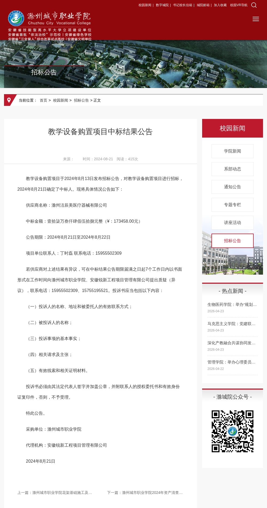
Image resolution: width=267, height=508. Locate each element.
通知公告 (232, 187)
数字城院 (162, 5)
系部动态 (232, 169)
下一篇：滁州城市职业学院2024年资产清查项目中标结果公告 (145, 492)
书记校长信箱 (182, 5)
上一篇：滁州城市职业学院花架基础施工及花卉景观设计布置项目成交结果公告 (55, 492)
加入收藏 (220, 5)
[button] (254, 5)
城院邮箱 (203, 5)
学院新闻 (232, 151)
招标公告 (81, 100)
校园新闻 (145, 5)
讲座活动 (232, 222)
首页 (43, 100)
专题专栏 (232, 204)
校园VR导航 (239, 5)
